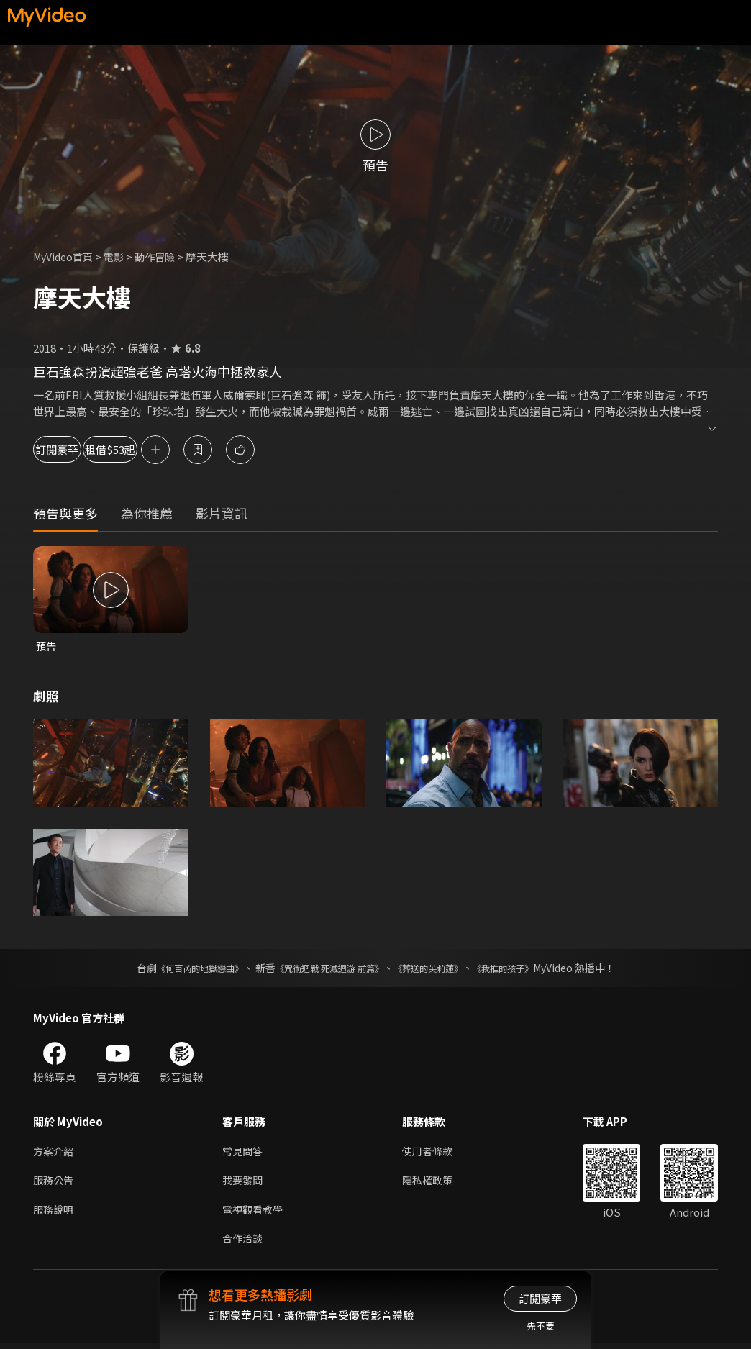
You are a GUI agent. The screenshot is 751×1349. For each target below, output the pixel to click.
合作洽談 (243, 1243)
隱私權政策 (433, 1183)
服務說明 (54, 1213)
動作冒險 (163, 256)
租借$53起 (167, 449)
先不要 (541, 1325)
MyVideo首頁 (66, 256)
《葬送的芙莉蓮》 (439, 969)
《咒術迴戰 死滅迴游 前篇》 (325, 969)
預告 (47, 646)
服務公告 (54, 1183)
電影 (120, 256)
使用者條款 (433, 1152)
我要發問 (243, 1183)
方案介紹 (54, 1152)
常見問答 (243, 1152)
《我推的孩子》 (524, 969)
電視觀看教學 (254, 1213)
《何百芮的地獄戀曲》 (180, 969)
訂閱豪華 (72, 449)
